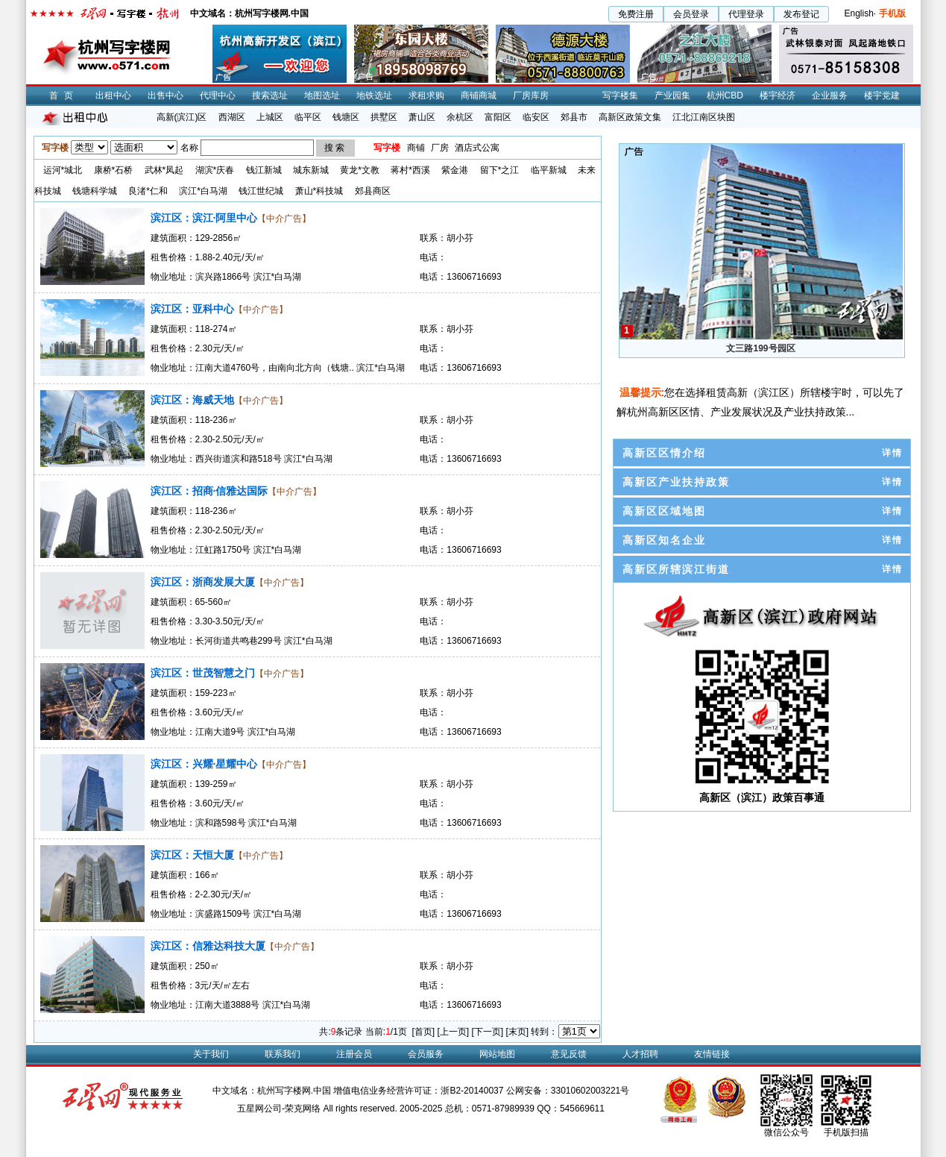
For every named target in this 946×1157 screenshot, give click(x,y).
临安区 (536, 117)
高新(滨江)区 (182, 117)
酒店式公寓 (477, 147)
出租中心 (113, 95)
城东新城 (311, 170)
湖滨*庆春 (215, 170)
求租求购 (426, 95)
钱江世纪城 (261, 191)
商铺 (416, 147)
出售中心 (165, 95)
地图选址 (322, 95)
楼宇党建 (882, 95)
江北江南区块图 (703, 117)
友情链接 (712, 1054)
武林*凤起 (164, 170)
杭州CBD (725, 95)
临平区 (307, 117)
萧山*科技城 (319, 191)
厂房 (440, 147)
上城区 (269, 117)
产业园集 (672, 95)
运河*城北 (63, 170)
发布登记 (801, 14)
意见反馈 (569, 1054)
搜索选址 (270, 95)
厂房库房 (531, 95)
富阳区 (498, 117)
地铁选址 (374, 95)
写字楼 (386, 147)
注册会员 (354, 1054)
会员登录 (691, 14)
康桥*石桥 (113, 170)
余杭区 (460, 117)
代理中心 (218, 95)
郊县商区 (373, 191)
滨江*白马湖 (203, 191)
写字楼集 (620, 95)
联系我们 (282, 1054)
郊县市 (574, 117)
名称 (189, 147)
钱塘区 (345, 117)
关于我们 (211, 1054)
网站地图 (497, 1054)
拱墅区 (383, 117)
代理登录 (746, 14)
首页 (64, 95)
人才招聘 (640, 1054)
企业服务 (830, 95)
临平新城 (549, 170)
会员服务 (426, 1054)
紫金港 (454, 170)
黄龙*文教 (359, 170)
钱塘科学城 (94, 191)
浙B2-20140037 (472, 1090)
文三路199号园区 (760, 348)
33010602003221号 (590, 1090)
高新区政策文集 (630, 117)
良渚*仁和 (148, 191)
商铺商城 (478, 95)
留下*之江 (500, 170)
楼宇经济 (777, 95)
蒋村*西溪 (410, 170)
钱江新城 (264, 170)
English (858, 13)
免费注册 (636, 14)
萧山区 (422, 117)
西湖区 (231, 117)
